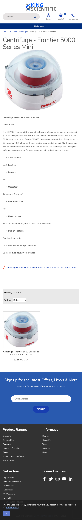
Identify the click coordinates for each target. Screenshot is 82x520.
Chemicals (7, 436)
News (44, 452)
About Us (46, 448)
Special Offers (8, 460)
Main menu (41, 26)
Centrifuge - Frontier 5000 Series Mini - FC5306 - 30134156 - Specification (40, 267)
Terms (44, 444)
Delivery (45, 436)
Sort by (7, 300)
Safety (5, 452)
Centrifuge (23, 32)
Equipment (13, 32)
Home (5, 32)
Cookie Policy (47, 440)
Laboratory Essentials (11, 448)
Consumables (8, 440)
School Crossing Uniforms (13, 456)
